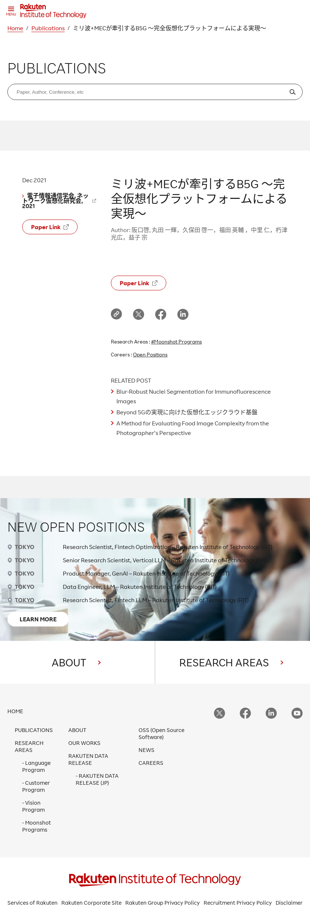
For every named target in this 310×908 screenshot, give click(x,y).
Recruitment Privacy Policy (238, 902)
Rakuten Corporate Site (91, 902)
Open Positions (150, 354)
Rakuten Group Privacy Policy (162, 902)
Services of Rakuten (32, 902)
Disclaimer (289, 902)
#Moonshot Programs (176, 341)
